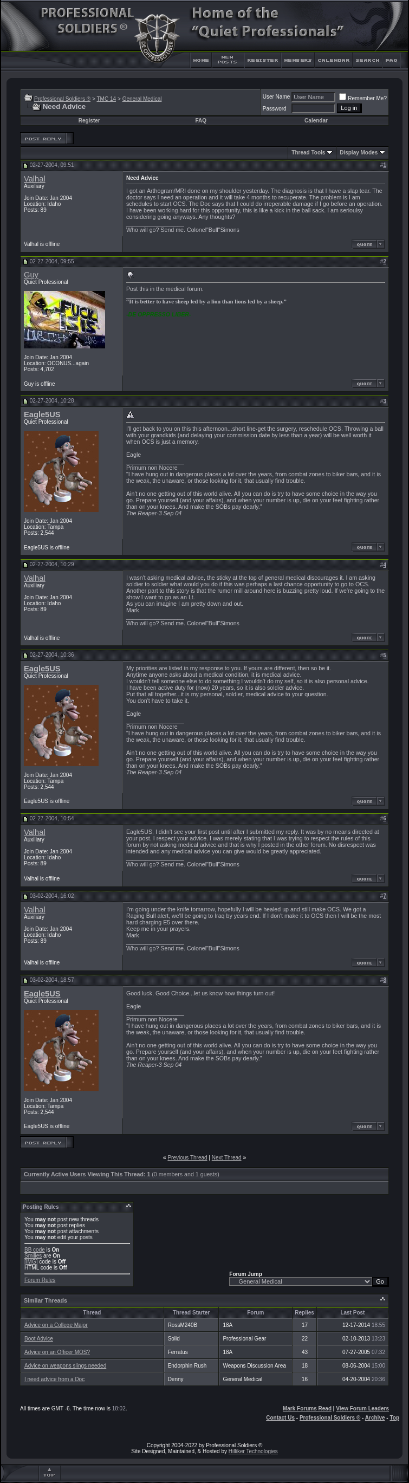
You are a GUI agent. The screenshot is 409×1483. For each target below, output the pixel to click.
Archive (375, 1418)
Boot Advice (38, 1339)
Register (89, 121)
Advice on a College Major (56, 1325)
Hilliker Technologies (253, 1451)
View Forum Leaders (362, 1408)
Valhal (35, 178)
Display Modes (359, 153)
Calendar (316, 121)
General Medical (142, 99)
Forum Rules (39, 1280)
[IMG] (30, 1262)
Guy (31, 274)
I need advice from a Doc (54, 1379)
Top (394, 1418)
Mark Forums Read (307, 1408)
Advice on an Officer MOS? (57, 1352)
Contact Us (280, 1418)
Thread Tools (308, 153)
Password (275, 109)
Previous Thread (187, 1158)
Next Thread (227, 1158)
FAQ (200, 121)
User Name (276, 97)
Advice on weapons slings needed (65, 1366)
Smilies (33, 1256)
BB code (34, 1250)
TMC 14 (106, 99)
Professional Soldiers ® (62, 99)
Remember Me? (363, 98)
